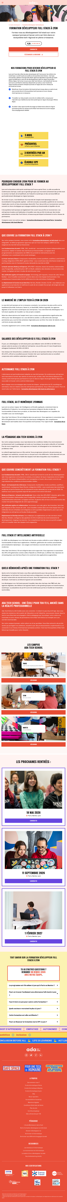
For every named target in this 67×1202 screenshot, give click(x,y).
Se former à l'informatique (33, 1133)
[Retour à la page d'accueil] (33, 2)
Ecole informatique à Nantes (33, 1088)
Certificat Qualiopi (33, 1111)
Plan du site (33, 1108)
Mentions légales (33, 1102)
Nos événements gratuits (33, 1156)
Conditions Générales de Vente (33, 1105)
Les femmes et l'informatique (33, 1148)
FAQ (33, 1094)
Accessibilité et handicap (34, 1099)
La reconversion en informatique (33, 1150)
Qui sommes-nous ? (33, 1082)
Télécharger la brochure (33, 54)
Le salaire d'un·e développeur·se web (33, 1153)
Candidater (33, 49)
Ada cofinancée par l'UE (33, 1114)
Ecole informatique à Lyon (33, 1091)
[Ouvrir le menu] (2, 2)
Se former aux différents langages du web (33, 1136)
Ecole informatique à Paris (33, 1085)
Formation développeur (15, 24)
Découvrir (33, 680)
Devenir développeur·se (33, 1131)
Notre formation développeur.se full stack (33, 1128)
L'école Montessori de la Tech (33, 1125)
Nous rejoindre (33, 1097)
